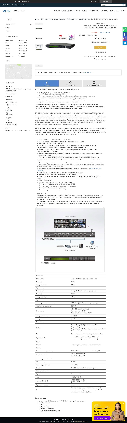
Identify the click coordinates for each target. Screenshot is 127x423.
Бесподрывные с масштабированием (78, 19)
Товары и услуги (67, 11)
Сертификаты (114, 11)
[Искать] (123, 5)
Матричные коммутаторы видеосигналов (53, 19)
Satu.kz (72, 419)
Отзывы (7, 31)
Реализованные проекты (90, 11)
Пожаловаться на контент (81, 421)
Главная (57, 11)
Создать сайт (19, 1)
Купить (100, 48)
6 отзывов (96, 1)
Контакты (104, 11)
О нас (78, 11)
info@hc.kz (8, 110)
